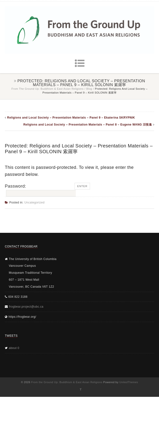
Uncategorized (34, 202)
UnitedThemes (128, 382)
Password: (40, 190)
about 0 (14, 348)
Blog (89, 88)
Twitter (81, 389)
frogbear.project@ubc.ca (26, 306)
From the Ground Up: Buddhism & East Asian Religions (48, 88)
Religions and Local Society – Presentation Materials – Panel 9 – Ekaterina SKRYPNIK (71, 117)
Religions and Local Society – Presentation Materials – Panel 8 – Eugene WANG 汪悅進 (87, 124)
